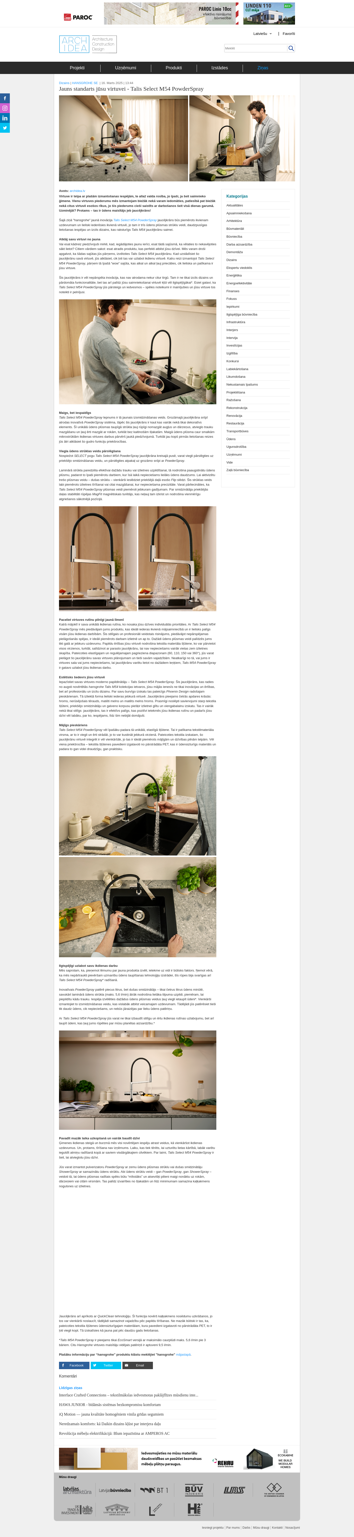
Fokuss (231, 299)
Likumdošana (235, 376)
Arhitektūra (234, 221)
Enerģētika (234, 275)
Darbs (246, 1527)
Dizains (64, 83)
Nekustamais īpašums (242, 384)
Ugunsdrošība (236, 447)
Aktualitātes (234, 205)
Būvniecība (234, 236)
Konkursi (232, 361)
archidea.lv (77, 191)
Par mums (233, 1527)
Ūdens (231, 439)
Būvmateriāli (235, 229)
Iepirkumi (232, 306)
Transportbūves (237, 431)
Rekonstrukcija (236, 408)
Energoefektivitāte (239, 283)
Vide (229, 462)
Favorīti (289, 33)
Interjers (232, 330)
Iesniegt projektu (212, 1527)
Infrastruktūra (235, 322)
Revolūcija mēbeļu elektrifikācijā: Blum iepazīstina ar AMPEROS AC (114, 1433)
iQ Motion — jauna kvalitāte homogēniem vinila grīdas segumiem (111, 1414)
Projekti (77, 67)
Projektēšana (235, 392)
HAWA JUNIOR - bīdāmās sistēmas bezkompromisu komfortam (110, 1405)
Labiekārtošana (237, 369)
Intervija (232, 338)
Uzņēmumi (125, 67)
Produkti (174, 67)
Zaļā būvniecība (237, 470)
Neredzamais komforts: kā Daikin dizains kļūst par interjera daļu (110, 1424)
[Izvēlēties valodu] (256, 34)
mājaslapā (183, 1354)
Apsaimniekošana (239, 213)
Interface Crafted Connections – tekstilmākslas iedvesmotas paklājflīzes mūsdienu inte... (128, 1395)
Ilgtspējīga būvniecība (241, 314)
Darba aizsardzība (239, 244)
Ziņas (262, 67)
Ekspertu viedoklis (239, 268)
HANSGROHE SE (85, 83)
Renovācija (234, 416)
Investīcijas (234, 345)
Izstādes (219, 67)
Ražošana (233, 400)
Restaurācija (235, 423)
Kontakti (277, 1527)
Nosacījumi (292, 1527)
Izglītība (232, 353)
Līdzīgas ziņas (70, 1388)
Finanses (232, 291)
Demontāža (234, 252)
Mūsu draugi (261, 1527)
